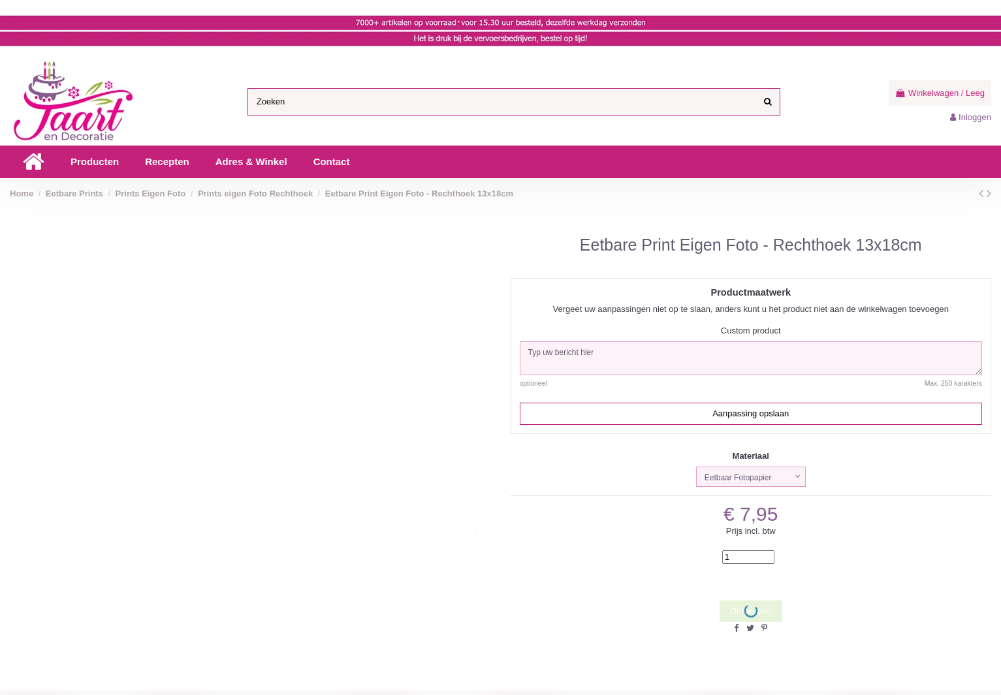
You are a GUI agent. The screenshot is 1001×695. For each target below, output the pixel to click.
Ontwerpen (751, 615)
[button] (94, 162)
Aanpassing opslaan (750, 417)
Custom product (751, 330)
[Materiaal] (750, 480)
